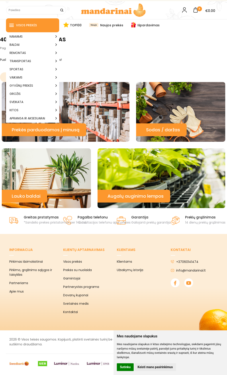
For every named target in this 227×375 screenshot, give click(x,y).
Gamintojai (71, 278)
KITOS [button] (14, 110)
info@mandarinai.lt (188, 270)
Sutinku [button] (125, 367)
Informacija (21, 249)
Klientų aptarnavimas (84, 249)
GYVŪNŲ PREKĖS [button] (21, 85)
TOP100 (76, 25)
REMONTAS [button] (18, 53)
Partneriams (18, 283)
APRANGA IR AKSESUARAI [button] (27, 118)
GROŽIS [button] (15, 94)
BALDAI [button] (15, 44)
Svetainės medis (76, 303)
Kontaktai (70, 312)
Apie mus (16, 291)
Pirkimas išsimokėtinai (26, 261)
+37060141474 (184, 262)
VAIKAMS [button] (16, 77)
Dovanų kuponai (75, 295)
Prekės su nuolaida (77, 270)
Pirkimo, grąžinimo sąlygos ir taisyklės (30, 272)
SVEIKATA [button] (16, 102)
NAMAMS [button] (16, 36)
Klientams (126, 249)
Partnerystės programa (81, 287)
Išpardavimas (148, 25)
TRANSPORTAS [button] (20, 61)
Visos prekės (23, 25)
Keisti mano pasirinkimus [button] (155, 367)
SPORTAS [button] (16, 69)
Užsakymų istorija (130, 270)
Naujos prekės (111, 25)
